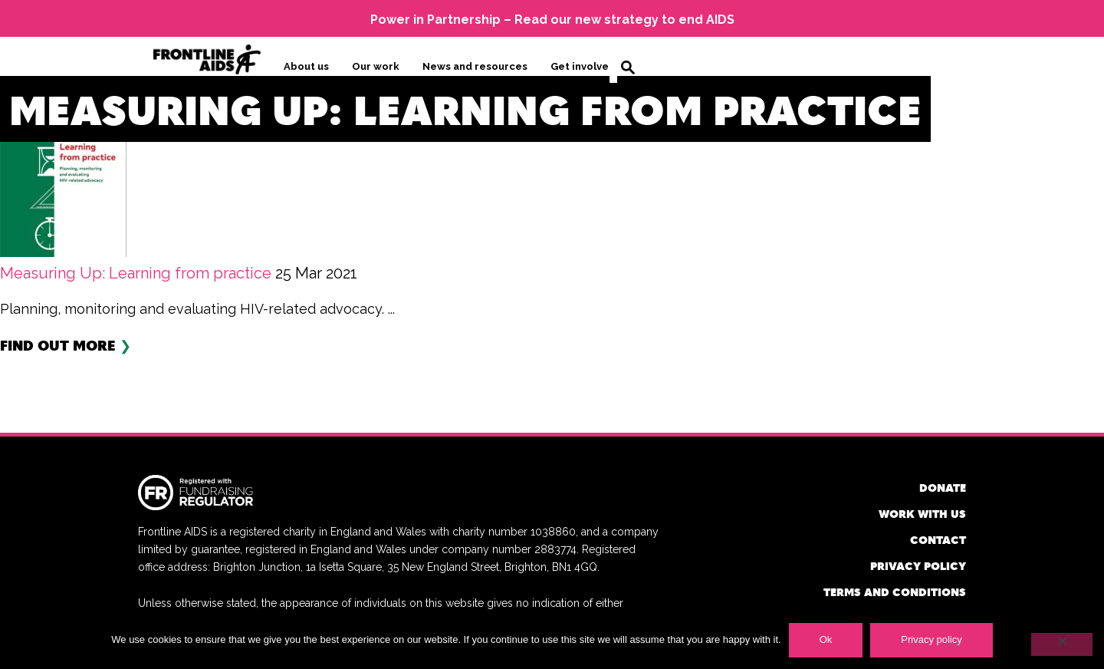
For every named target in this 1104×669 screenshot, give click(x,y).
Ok (826, 639)
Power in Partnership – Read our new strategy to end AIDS (552, 19)
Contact (938, 540)
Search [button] (628, 67)
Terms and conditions (894, 592)
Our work (375, 66)
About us (306, 66)
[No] (1061, 644)
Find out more (58, 344)
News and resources (474, 66)
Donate (942, 488)
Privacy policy (918, 566)
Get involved (583, 66)
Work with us (922, 514)
